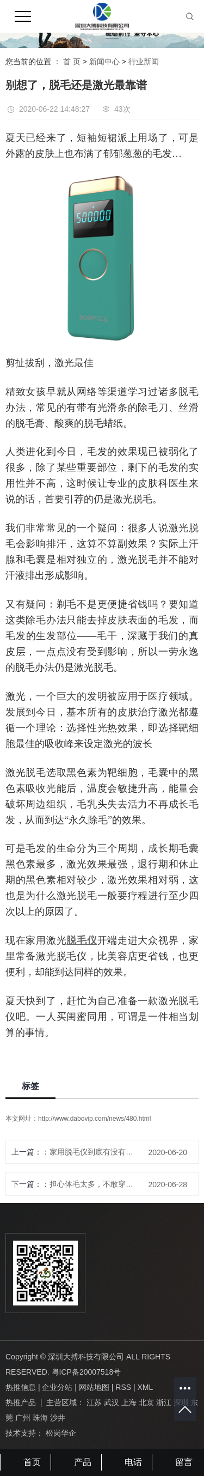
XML (145, 1387)
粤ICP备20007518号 (86, 1372)
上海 (129, 1402)
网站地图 (94, 1387)
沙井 (57, 1417)
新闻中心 (104, 61)
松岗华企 (61, 1433)
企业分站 (57, 1387)
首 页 (72, 61)
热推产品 (20, 1402)
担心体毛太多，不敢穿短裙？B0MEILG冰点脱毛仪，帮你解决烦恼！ (95, 1184)
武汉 (111, 1402)
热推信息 (20, 1387)
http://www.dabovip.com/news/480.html (94, 1118)
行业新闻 (143, 61)
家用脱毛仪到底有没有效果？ (95, 1151)
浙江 (163, 1402)
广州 (22, 1417)
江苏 (94, 1402)
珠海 (40, 1417)
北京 (146, 1402)
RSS (123, 1387)
